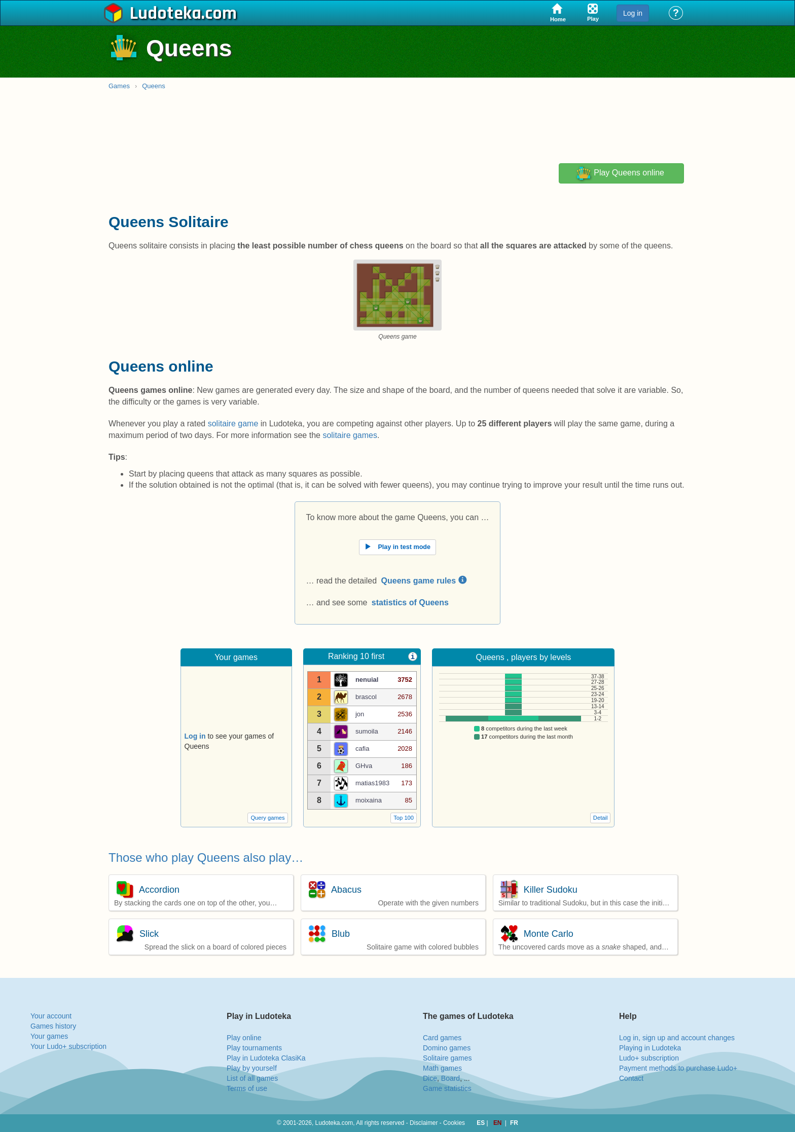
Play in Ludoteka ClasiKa (266, 1058)
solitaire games (349, 435)
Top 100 (403, 818)
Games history (53, 1026)
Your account (50, 1016)
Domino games (447, 1048)
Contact (631, 1078)
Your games (49, 1036)
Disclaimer (424, 1122)
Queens (153, 86)
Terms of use (247, 1088)
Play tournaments (254, 1048)
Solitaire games (447, 1058)
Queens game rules (423, 580)
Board (450, 1078)
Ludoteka (165, 14)
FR (514, 1122)
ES (481, 1122)
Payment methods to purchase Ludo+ (678, 1068)
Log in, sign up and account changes (677, 1038)
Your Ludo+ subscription (68, 1046)
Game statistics (447, 1088)
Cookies (454, 1122)
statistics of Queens (410, 602)
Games (119, 86)
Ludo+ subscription (649, 1058)
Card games (442, 1038)
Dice (430, 1078)
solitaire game (233, 423)
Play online (244, 1038)
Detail (600, 818)
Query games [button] (267, 818)
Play (619, 173)
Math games (442, 1068)
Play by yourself (252, 1068)
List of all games (252, 1078)
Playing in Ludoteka (650, 1048)
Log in (632, 13)
